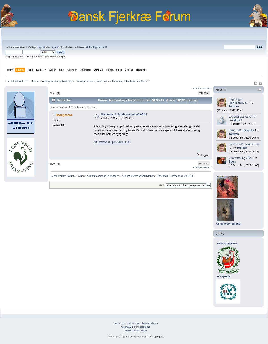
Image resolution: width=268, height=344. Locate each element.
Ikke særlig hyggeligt (241, 130)
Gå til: (162, 185)
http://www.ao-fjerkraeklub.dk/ (112, 142)
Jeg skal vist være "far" (243, 116)
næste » (207, 88)
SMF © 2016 (133, 323)
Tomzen (234, 106)
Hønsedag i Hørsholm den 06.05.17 (124, 114)
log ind (41, 47)
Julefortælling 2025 (240, 158)
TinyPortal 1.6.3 (129, 327)
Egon (232, 161)
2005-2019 (144, 327)
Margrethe (65, 115)
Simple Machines (149, 323)
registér (55, 47)
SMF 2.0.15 (119, 323)
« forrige (197, 88)
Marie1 (238, 120)
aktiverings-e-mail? (96, 47)
